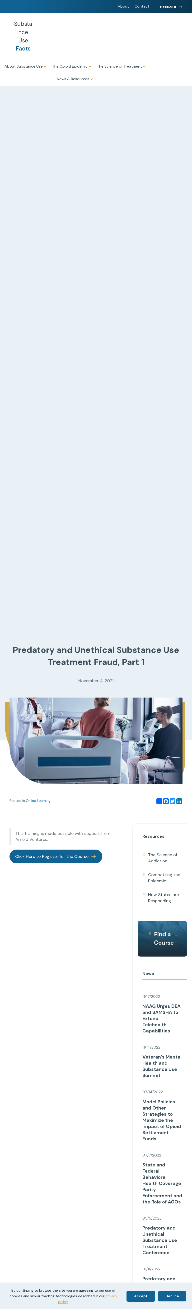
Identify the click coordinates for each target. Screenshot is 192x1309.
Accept (140, 1296)
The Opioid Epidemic (70, 66)
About (123, 6)
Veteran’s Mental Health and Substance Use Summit (162, 1066)
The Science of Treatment (119, 66)
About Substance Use (24, 66)
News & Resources (73, 78)
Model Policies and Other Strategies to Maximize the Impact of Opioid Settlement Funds (161, 1120)
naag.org (168, 6)
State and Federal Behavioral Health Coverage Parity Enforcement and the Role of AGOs (162, 1183)
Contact (142, 6)
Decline (172, 1296)
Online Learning (38, 801)
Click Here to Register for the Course (52, 856)
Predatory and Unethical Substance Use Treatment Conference (159, 1240)
